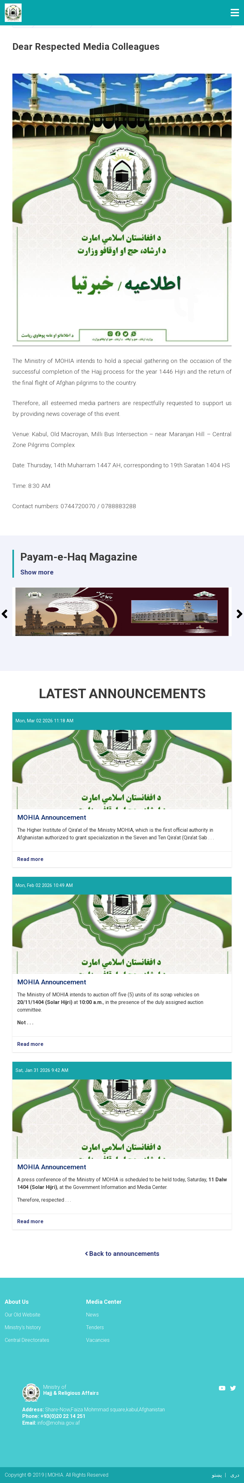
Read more (30, 859)
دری (234, 1475)
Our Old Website (22, 1315)
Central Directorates (27, 1340)
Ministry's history (23, 1327)
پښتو (217, 1475)
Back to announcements (122, 1253)
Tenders (95, 1327)
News (92, 1315)
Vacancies (98, 1340)
